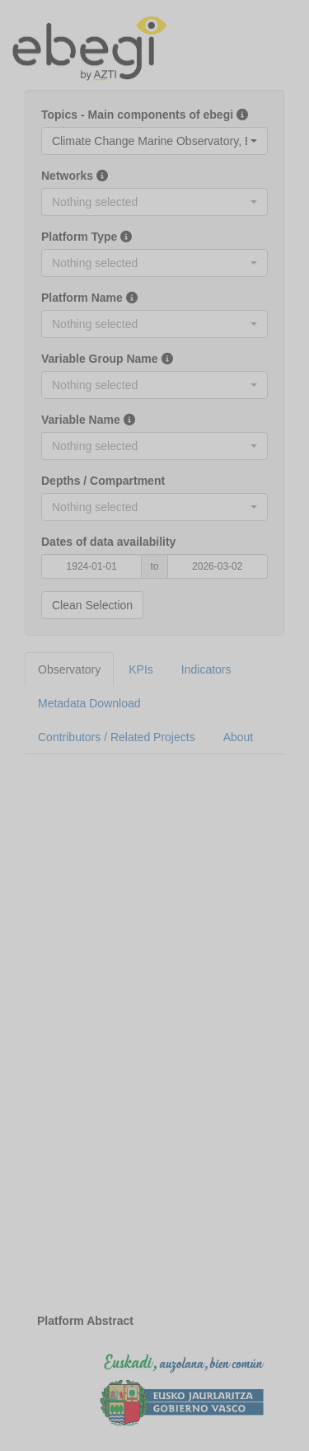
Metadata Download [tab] (89, 703)
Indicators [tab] (206, 669)
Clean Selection (92, 605)
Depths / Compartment (103, 480)
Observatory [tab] (69, 669)
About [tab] (238, 737)
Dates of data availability (108, 541)
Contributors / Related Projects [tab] (116, 737)
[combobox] (154, 141)
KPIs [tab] (141, 669)
